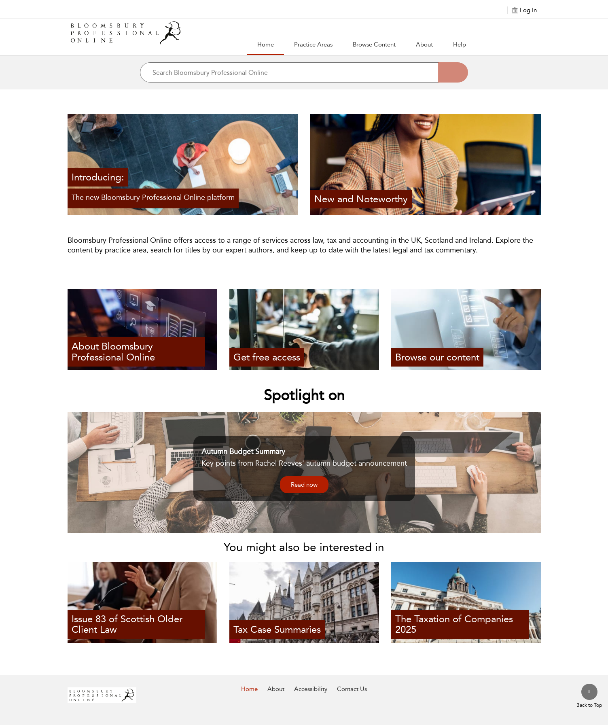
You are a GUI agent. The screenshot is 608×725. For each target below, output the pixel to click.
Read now (304, 484)
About (424, 44)
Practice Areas (313, 44)
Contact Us (352, 689)
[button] (313, 45)
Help (459, 44)
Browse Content (374, 44)
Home (265, 44)
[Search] (453, 72)
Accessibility (310, 689)
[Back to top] (589, 696)
